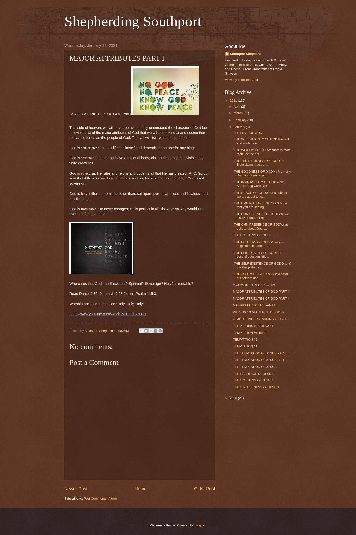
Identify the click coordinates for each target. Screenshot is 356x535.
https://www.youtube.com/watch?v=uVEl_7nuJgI (108, 314)
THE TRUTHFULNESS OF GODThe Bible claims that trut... (259, 162)
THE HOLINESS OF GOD (251, 235)
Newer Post (75, 488)
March (238, 113)
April (237, 106)
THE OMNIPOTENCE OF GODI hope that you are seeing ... (260, 205)
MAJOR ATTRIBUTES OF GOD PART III (261, 291)
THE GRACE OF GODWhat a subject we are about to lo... (260, 194)
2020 (234, 398)
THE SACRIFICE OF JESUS (253, 374)
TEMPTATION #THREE (249, 332)
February (240, 120)
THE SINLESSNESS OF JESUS (256, 387)
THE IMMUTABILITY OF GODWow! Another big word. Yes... (258, 184)
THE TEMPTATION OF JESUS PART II (260, 360)
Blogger (200, 525)
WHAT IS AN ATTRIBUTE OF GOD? (258, 312)
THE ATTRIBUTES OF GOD (253, 326)
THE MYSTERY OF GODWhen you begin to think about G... (258, 244)
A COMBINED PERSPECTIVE (254, 285)
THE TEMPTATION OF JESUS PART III (261, 353)
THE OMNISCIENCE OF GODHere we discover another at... (261, 216)
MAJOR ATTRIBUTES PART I (254, 305)
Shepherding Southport (132, 21)
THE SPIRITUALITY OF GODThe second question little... (257, 254)
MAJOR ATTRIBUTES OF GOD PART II (261, 298)
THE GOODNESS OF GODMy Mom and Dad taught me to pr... (262, 173)
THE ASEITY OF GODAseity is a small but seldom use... (260, 276)
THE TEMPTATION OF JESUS (255, 367)
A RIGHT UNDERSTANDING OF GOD (260, 319)
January (240, 127)
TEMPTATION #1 (245, 346)
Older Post (204, 488)
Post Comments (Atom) (100, 498)
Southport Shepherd (245, 54)
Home (141, 488)
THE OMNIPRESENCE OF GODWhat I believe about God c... (261, 226)
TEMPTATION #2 (245, 339)
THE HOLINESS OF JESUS (253, 380)
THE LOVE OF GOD (247, 132)
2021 (234, 100)
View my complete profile (242, 80)
